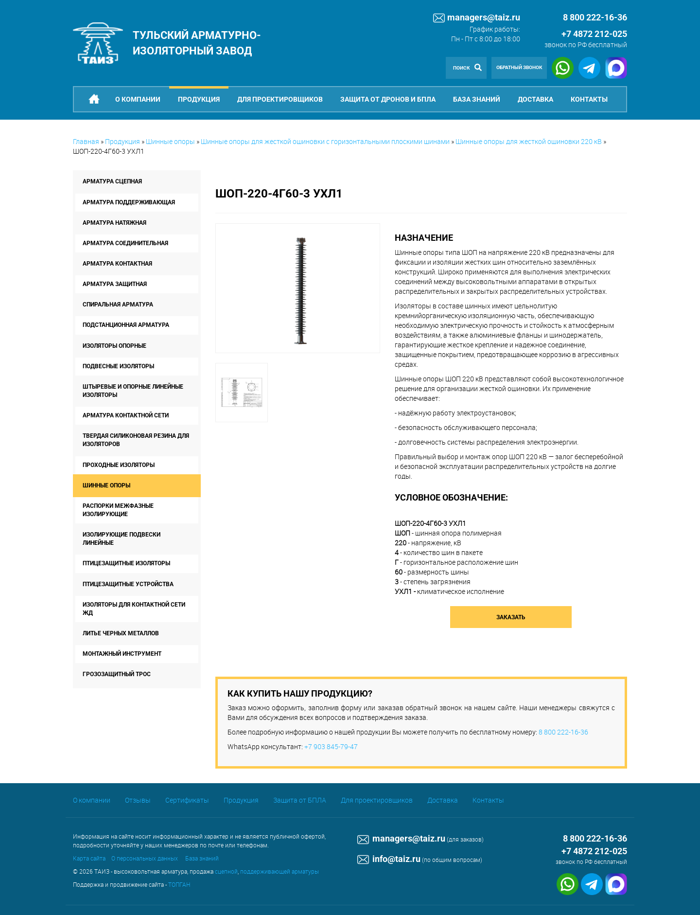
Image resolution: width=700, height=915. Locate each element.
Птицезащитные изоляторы (126, 563)
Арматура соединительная (125, 243)
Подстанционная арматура (126, 325)
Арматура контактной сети (126, 415)
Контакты (589, 99)
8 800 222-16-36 (563, 731)
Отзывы (138, 800)
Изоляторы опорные (114, 345)
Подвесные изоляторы (118, 366)
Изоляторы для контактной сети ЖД (134, 608)
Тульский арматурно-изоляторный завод (197, 42)
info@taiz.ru (388, 859)
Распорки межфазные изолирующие (118, 510)
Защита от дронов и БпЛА (388, 99)
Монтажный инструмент (122, 653)
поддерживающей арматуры (279, 871)
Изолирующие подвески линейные (121, 538)
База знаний (476, 99)
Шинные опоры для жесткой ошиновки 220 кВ (528, 141)
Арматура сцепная (112, 181)
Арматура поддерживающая (129, 202)
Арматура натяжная (114, 222)
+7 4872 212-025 (594, 34)
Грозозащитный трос (117, 674)
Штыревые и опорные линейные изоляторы (133, 390)
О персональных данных (144, 858)
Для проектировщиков (280, 99)
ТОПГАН (179, 884)
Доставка (535, 99)
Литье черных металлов (121, 633)
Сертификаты (187, 800)
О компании (137, 99)
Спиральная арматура (118, 304)
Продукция (199, 99)
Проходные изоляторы (119, 465)
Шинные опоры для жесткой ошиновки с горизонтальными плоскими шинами (325, 141)
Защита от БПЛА (299, 800)
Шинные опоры (170, 141)
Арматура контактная (117, 263)
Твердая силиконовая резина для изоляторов (136, 440)
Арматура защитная (115, 284)
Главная (86, 141)
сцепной (226, 871)
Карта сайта (89, 858)
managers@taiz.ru (476, 18)
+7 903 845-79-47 (331, 746)
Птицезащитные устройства (128, 584)
